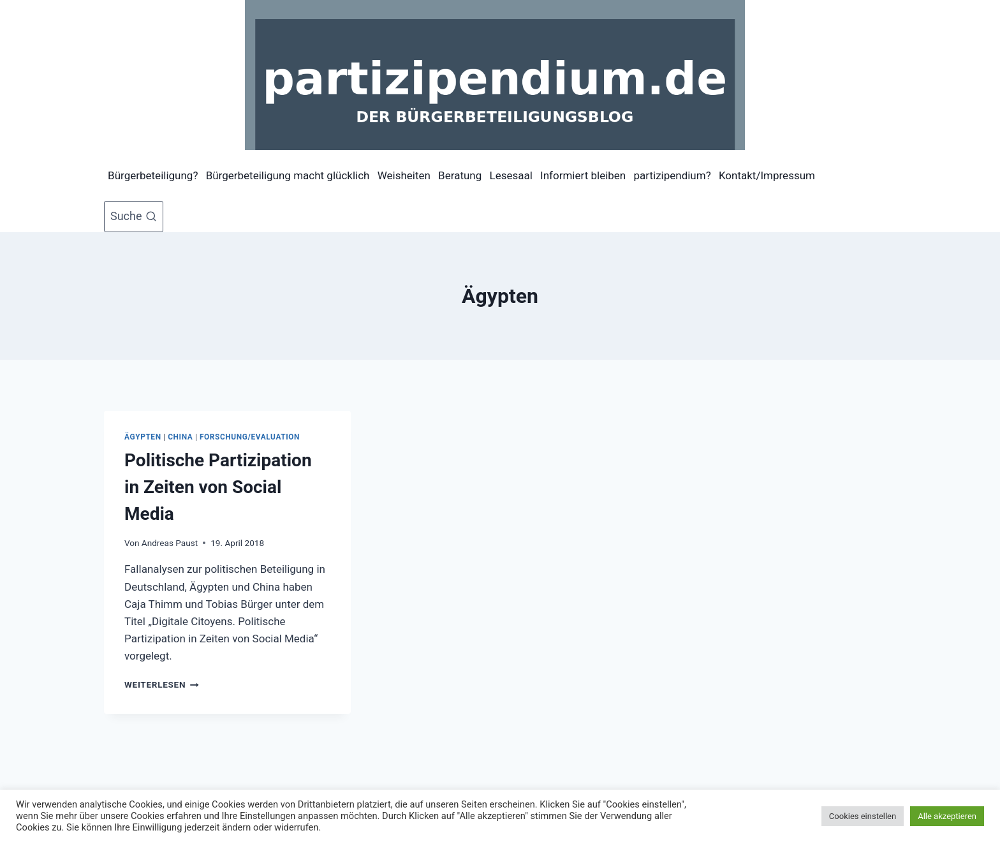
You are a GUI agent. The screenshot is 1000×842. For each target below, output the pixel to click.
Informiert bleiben (583, 175)
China (180, 436)
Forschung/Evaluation (250, 436)
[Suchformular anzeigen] (133, 216)
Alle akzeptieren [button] (947, 816)
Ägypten (142, 436)
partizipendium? (671, 175)
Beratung (460, 175)
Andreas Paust (170, 543)
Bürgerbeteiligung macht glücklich (288, 175)
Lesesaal (510, 175)
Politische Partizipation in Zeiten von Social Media (218, 487)
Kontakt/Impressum (767, 175)
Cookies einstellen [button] (862, 816)
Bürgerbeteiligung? (153, 175)
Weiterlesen (161, 684)
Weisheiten (404, 175)
